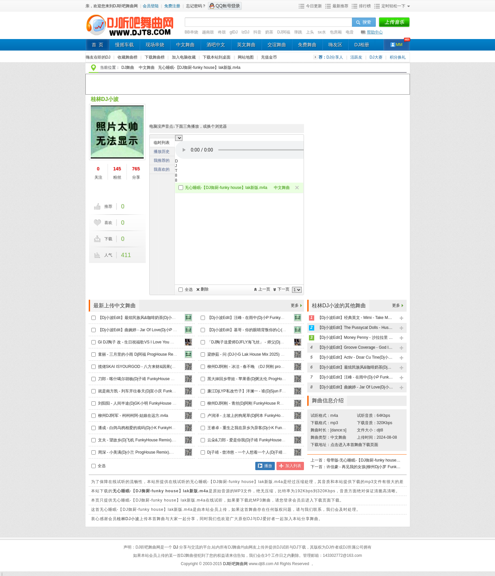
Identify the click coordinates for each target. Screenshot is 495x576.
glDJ (234, 32)
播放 (268, 466)
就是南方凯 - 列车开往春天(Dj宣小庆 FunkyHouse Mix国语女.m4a (156, 391)
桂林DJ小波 (105, 99)
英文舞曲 (246, 44)
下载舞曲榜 (155, 57)
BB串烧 (191, 32)
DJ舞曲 (128, 67)
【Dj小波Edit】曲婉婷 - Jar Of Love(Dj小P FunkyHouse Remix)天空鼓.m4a (164, 330)
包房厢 (336, 32)
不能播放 (258, 150)
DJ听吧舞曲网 (236, 563)
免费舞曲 (307, 44)
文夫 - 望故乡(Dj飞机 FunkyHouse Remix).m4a (139, 440)
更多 (295, 305)
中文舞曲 (185, 44)
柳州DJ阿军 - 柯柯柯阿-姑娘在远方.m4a (133, 415)
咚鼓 (222, 32)
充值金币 (269, 57)
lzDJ (245, 32)
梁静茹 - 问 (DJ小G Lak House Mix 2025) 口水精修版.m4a (258, 354)
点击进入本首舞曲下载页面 (354, 444)
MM (399, 44)
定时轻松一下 (393, 6)
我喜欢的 (162, 169)
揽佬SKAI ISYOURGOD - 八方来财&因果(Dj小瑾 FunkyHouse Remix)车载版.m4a (169, 366)
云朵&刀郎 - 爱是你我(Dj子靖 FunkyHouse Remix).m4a (255, 440)
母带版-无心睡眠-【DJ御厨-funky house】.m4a (364, 460)
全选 (189, 289)
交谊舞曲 (277, 44)
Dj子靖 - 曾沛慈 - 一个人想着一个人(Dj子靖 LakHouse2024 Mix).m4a (267, 452)
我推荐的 (162, 160)
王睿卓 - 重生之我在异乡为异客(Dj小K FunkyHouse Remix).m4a (263, 427)
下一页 (283, 289)
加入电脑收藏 (184, 57)
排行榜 (365, 6)
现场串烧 (155, 44)
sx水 (322, 32)
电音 (350, 32)
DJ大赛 (376, 57)
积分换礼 (398, 57)
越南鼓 (208, 32)
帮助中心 (375, 32)
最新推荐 (340, 6)
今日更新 (314, 6)
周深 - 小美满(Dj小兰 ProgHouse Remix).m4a (138, 452)
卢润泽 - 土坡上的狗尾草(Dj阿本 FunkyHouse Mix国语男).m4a (261, 415)
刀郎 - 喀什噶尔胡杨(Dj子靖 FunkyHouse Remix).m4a (145, 379)
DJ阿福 (283, 32)
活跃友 (356, 57)
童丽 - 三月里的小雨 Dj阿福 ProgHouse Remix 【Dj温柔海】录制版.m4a (161, 354)
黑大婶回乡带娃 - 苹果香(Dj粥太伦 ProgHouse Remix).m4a (259, 379)
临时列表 (162, 142)
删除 (205, 289)
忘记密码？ (196, 6)
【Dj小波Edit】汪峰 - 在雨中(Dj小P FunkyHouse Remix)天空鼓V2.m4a (269, 317)
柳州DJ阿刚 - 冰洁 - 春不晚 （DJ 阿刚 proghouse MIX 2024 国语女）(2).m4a (275, 366)
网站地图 (246, 57)
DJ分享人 (335, 57)
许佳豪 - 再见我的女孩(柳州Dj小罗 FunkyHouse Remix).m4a (364, 467)
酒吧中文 (216, 44)
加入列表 (293, 466)
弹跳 (298, 32)
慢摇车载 (124, 44)
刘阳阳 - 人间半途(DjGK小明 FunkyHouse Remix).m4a (146, 403)
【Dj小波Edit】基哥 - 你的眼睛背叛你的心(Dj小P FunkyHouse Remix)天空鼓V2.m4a (281, 330)
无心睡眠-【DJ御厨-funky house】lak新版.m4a (199, 67)
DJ (176, 547)
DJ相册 (361, 44)
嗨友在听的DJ (99, 57)
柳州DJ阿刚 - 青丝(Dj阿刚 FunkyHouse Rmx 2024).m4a (256, 403)
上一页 (264, 289)
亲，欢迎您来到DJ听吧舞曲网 (112, 6)
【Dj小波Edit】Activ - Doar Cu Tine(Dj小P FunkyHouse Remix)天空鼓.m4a (356, 357)
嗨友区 (335, 44)
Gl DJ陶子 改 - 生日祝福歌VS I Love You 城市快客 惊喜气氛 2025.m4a (160, 342)
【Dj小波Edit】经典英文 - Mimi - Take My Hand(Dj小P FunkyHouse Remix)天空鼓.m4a (356, 317)
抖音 (257, 32)
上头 (310, 32)
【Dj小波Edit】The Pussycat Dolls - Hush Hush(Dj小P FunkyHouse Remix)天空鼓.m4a (356, 327)
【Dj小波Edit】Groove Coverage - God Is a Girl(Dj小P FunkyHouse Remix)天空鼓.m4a (356, 347)
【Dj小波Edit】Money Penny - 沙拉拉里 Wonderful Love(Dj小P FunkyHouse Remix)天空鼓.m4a (356, 337)
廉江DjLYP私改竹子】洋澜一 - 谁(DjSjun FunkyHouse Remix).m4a (265, 391)
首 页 (98, 44)
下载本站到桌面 (220, 57)
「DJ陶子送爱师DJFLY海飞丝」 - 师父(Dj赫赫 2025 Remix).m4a (264, 342)
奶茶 (269, 32)
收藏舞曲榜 (128, 57)
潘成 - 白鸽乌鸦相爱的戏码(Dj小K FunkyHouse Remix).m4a (150, 427)
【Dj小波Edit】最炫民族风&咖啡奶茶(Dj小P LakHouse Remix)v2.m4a (159, 317)
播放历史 (162, 151)
